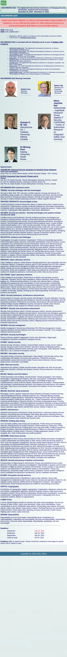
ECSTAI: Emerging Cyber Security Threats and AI (19, 176)
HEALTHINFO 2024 (15, 72)
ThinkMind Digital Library (28, 37)
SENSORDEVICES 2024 (17, 51)
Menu (3, 3)
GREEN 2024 (13, 69)
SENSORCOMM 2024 (16, 48)
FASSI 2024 (13, 66)
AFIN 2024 (13, 58)
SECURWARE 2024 (16, 54)
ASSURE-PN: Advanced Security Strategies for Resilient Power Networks (28, 170)
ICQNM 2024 (13, 62)
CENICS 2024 (14, 59)
